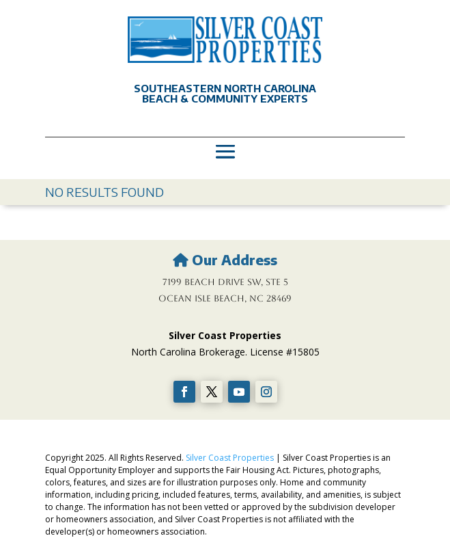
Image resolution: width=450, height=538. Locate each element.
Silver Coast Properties (230, 457)
